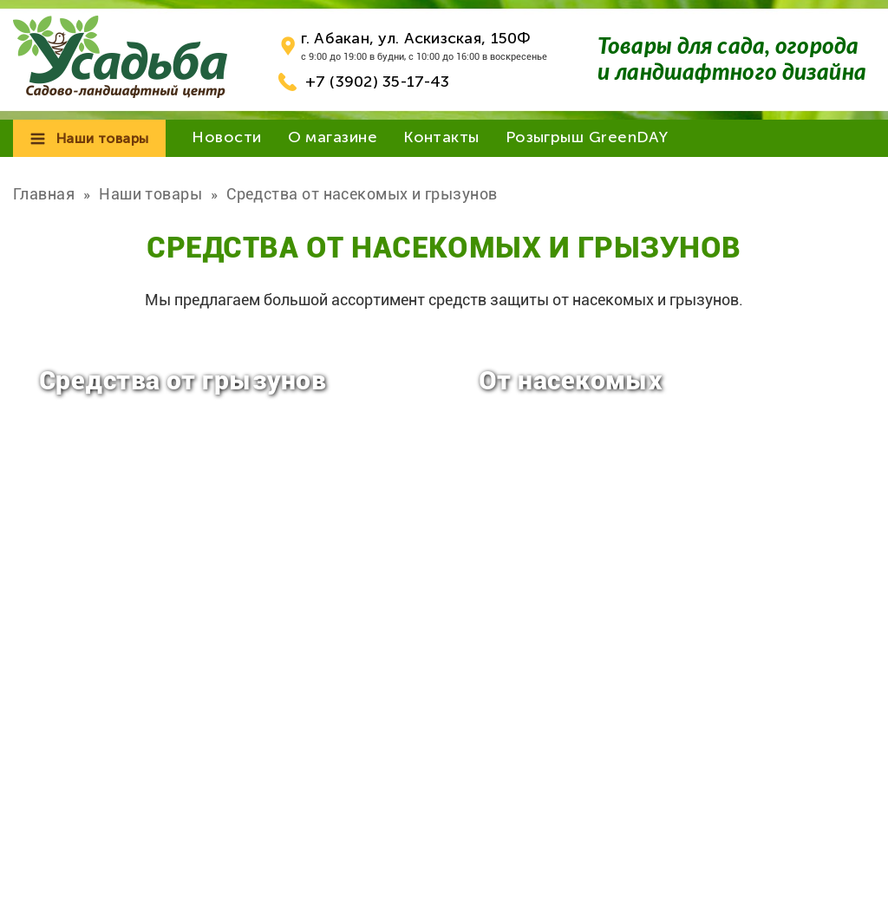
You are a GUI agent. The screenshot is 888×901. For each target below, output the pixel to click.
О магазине (333, 137)
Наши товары (102, 138)
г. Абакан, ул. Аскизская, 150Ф (416, 38)
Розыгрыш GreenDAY (587, 137)
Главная (44, 194)
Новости (226, 137)
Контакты (441, 137)
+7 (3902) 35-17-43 (377, 81)
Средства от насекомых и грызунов (361, 194)
